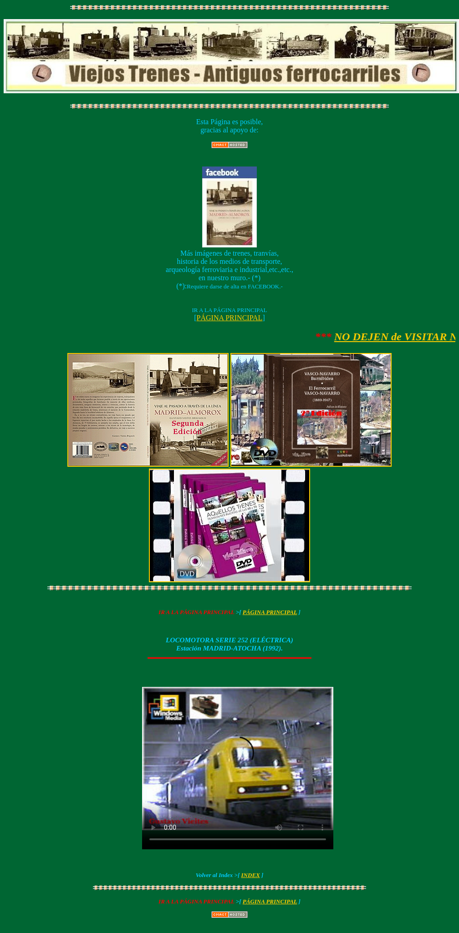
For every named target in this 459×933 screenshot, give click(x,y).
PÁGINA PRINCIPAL (230, 318)
